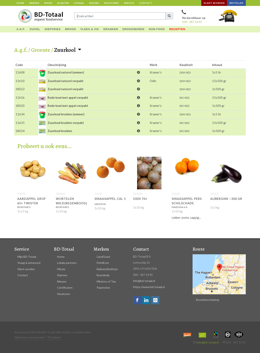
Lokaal (79, 3)
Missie (48, 3)
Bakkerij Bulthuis (107, 269)
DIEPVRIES (53, 29)
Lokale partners (67, 262)
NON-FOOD (157, 29)
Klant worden (214, 3)
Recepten (177, 29)
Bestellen (236, 3)
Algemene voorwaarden (29, 337)
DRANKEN (110, 29)
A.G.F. (20, 29)
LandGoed (103, 256)
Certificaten (65, 287)
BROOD (70, 29)
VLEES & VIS (89, 29)
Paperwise (103, 287)
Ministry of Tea (106, 281)
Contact (145, 3)
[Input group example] (119, 16)
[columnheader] (26, 65)
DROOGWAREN (133, 29)
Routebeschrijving (207, 299)
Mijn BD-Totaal (26, 256)
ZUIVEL (35, 29)
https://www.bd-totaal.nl (149, 287)
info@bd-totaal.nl (144, 281)
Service (129, 3)
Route (199, 249)
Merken (34, 3)
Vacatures (111, 3)
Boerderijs (103, 275)
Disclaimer (54, 337)
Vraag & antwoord (28, 262)
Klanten (63, 3)
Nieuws (94, 3)
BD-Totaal (64, 249)
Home (20, 3)
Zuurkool (65, 50)
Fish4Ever (103, 262)
